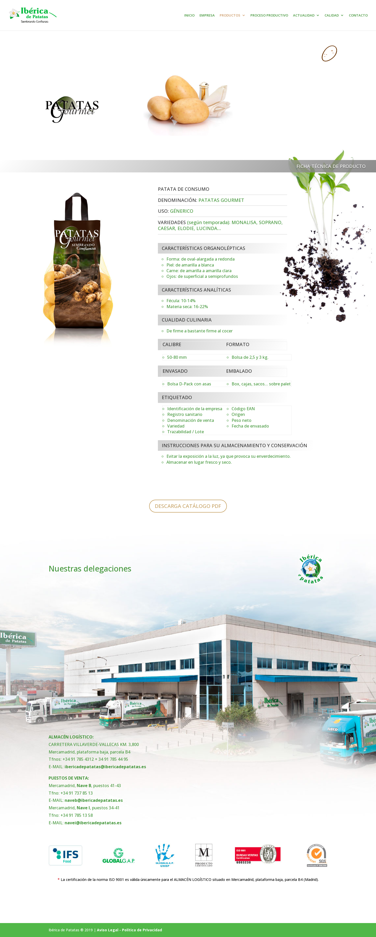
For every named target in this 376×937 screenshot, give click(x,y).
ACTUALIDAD (303, 15)
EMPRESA (207, 15)
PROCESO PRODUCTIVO (269, 15)
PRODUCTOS (230, 15)
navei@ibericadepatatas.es (93, 823)
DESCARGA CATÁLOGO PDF (188, 505)
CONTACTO (358, 15)
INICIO (189, 15)
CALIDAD (332, 15)
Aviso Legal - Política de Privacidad (129, 929)
